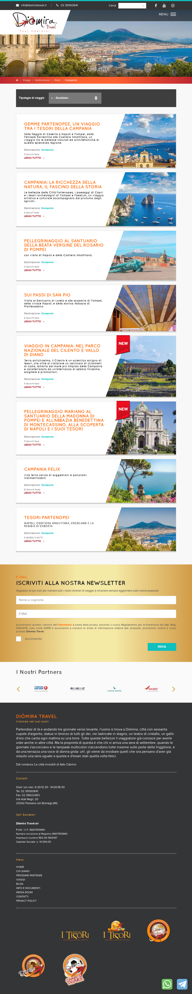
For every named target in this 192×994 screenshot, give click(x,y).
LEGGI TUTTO (32, 158)
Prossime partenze (29, 875)
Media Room (24, 892)
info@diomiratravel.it (31, 5)
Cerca (112, 5)
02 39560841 (67, 5)
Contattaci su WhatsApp (167, 984)
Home (20, 867)
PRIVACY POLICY (26, 901)
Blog (19, 884)
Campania (47, 150)
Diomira (35, 22)
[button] (75, 98)
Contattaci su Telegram (182, 984)
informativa (65, 625)
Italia (57, 80)
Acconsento (33, 639)
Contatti (22, 896)
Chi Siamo (23, 871)
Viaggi (26, 80)
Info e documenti (28, 888)
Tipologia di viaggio (31, 98)
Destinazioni (42, 80)
